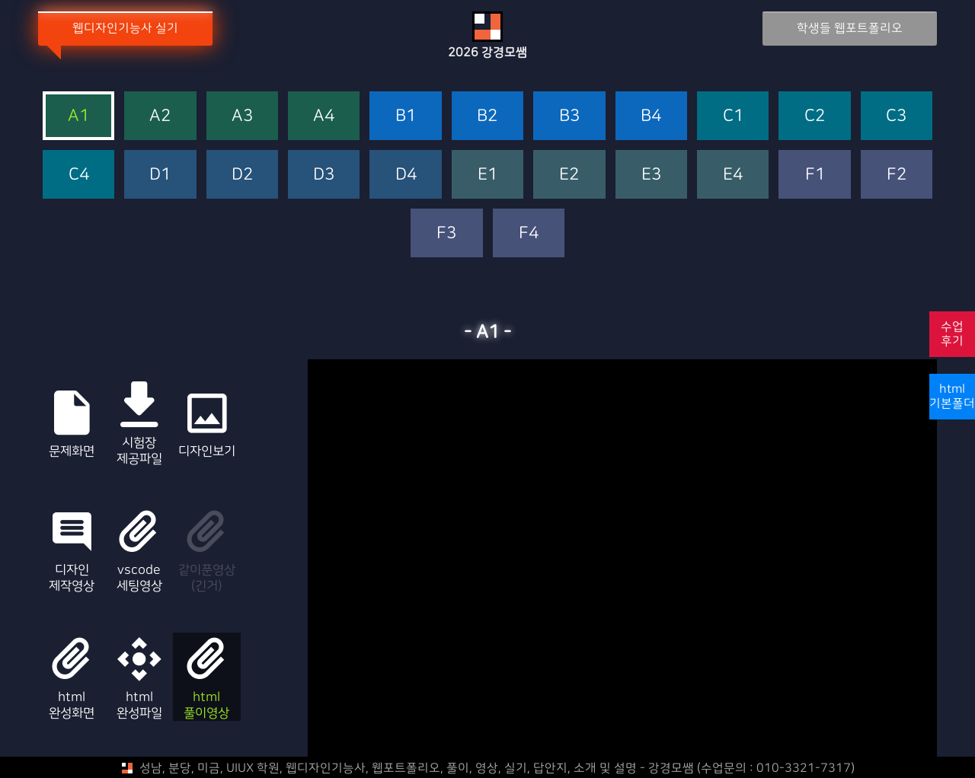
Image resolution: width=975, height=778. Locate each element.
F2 (896, 174)
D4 (406, 174)
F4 (529, 233)
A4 (323, 116)
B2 (487, 116)
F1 (815, 174)
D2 (242, 174)
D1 (160, 174)
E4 (733, 174)
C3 (896, 116)
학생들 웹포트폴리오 (847, 28)
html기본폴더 (952, 396)
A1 (78, 116)
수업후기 (952, 334)
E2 (569, 174)
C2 (814, 116)
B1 (405, 116)
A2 (160, 116)
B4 (651, 116)
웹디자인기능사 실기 (128, 28)
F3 (446, 233)
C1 (733, 116)
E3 (651, 174)
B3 (569, 116)
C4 (79, 174)
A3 (242, 116)
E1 (487, 174)
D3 (323, 174)
